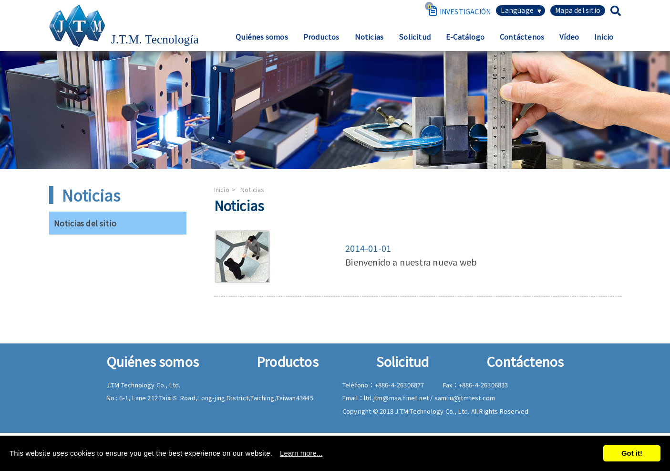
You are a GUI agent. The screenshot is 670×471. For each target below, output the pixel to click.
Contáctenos (522, 37)
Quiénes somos (262, 37)
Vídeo (569, 37)
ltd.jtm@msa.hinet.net (397, 397)
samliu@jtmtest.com (464, 397)
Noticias (369, 37)
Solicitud (415, 37)
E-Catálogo (465, 37)
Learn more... (301, 453)
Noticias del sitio (85, 223)
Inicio (603, 37)
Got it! (631, 453)
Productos (321, 37)
